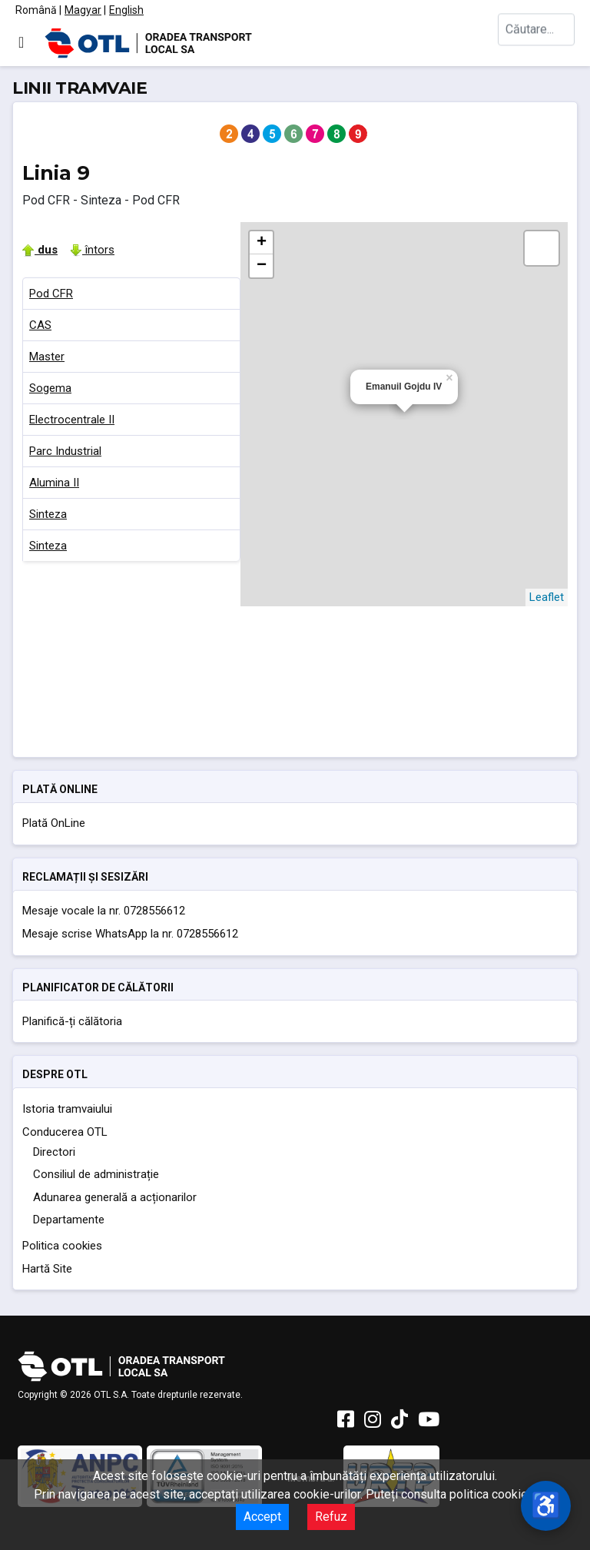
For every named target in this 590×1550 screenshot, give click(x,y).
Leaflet (546, 597)
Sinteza (48, 514)
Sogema (50, 388)
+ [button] (262, 242)
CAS (40, 325)
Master (47, 356)
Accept (262, 1516)
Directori (54, 1152)
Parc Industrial (65, 451)
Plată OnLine (53, 823)
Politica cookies (62, 1246)
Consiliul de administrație (96, 1174)
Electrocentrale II (71, 419)
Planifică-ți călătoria (72, 1021)
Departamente (68, 1219)
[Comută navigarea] (21, 42)
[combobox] (536, 42)
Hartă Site (47, 1269)
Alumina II (54, 483)
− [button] (262, 265)
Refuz (331, 1516)
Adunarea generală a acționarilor (115, 1197)
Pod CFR (51, 293)
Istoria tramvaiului (67, 1109)
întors (92, 250)
